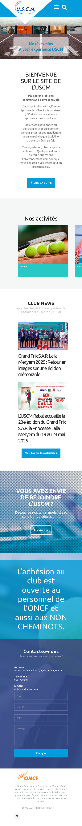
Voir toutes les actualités (41, 452)
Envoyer (41, 753)
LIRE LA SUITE (43, 182)
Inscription (41, 530)
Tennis (23, 266)
